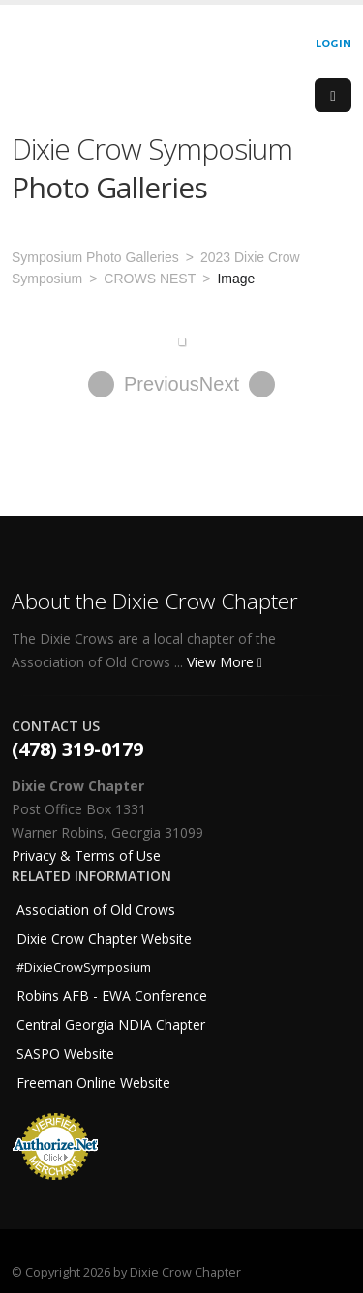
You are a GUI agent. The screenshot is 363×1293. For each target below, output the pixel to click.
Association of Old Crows (95, 909)
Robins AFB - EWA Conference (111, 995)
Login (333, 43)
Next (237, 384)
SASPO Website (65, 1053)
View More (224, 662)
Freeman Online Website (93, 1082)
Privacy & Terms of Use (86, 855)
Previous (143, 384)
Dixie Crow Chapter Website (104, 938)
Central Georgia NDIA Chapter (110, 1024)
